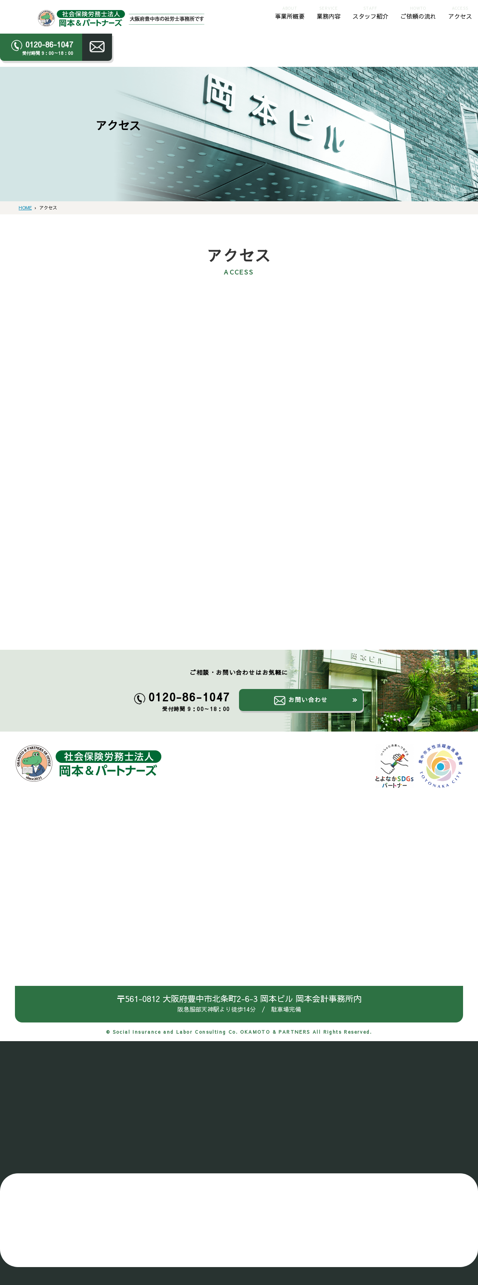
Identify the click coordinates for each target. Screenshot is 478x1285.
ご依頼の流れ (418, 12)
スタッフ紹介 (370, 12)
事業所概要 (290, 12)
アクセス (460, 12)
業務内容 (329, 12)
